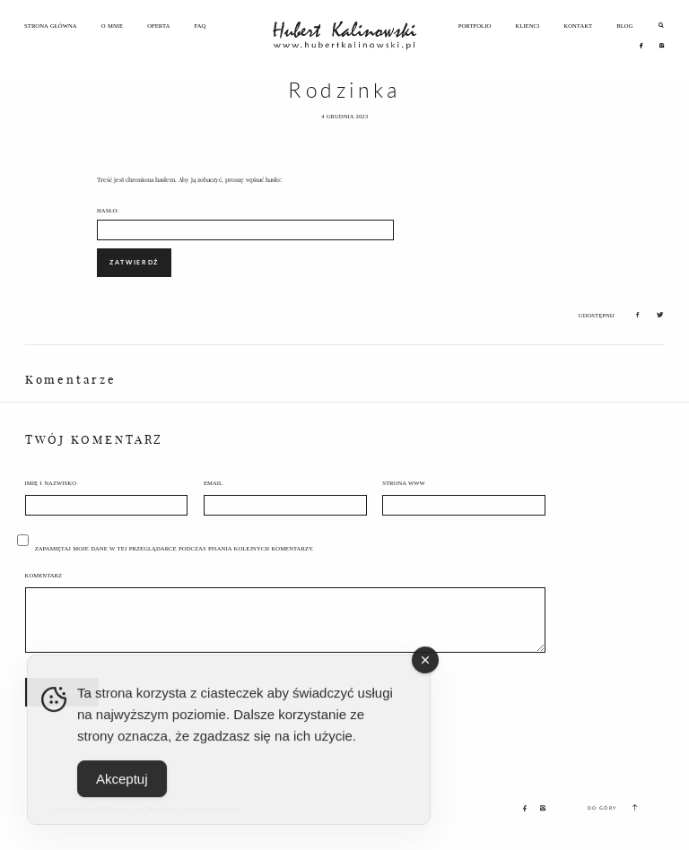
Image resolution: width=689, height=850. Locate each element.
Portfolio (475, 25)
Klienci (527, 25)
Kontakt (577, 25)
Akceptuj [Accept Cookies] (122, 788)
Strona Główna (50, 25)
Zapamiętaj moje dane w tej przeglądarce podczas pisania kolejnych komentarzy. (174, 548)
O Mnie (112, 25)
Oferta (158, 25)
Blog (624, 25)
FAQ (199, 25)
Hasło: (245, 223)
